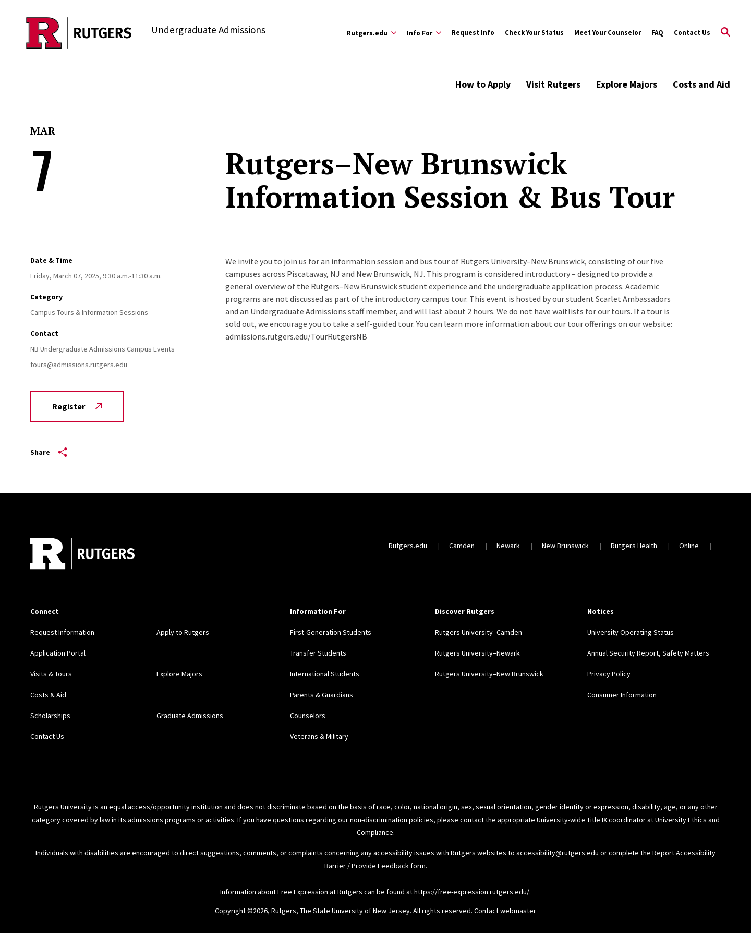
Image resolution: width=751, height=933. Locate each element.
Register (77, 406)
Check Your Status (534, 32)
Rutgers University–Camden (478, 632)
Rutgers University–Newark (477, 653)
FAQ (657, 32)
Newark (508, 545)
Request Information (62, 632)
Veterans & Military (319, 736)
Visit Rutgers (553, 84)
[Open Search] (725, 33)
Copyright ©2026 (241, 910)
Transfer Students (318, 653)
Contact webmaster (505, 910)
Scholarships (50, 715)
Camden (462, 545)
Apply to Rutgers (182, 632)
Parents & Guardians (321, 694)
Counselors (307, 715)
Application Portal (58, 653)
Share (48, 452)
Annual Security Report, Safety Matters (648, 653)
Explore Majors (626, 84)
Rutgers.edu (408, 545)
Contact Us (692, 32)
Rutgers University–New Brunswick (489, 673)
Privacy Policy (609, 673)
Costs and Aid (701, 84)
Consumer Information (622, 694)
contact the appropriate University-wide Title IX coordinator (553, 820)
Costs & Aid (48, 694)
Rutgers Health (634, 545)
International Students (324, 673)
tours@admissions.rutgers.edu (78, 364)
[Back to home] (82, 555)
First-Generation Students (330, 632)
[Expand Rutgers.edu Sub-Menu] (371, 33)
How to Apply (483, 84)
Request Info (473, 32)
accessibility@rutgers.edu (557, 852)
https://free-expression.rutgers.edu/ (471, 891)
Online (689, 545)
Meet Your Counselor (607, 32)
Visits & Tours (51, 673)
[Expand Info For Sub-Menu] (424, 33)
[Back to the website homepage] (79, 33)
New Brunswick (565, 545)
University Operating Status (630, 632)
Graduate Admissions (189, 715)
